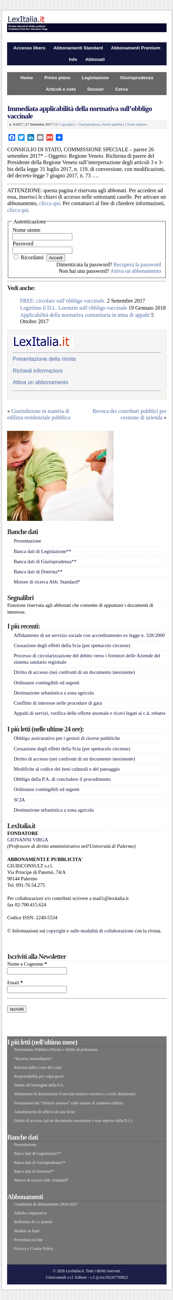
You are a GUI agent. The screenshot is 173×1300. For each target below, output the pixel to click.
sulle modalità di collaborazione (101, 930)
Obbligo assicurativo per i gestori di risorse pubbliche (67, 738)
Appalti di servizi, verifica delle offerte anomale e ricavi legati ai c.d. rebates (89, 713)
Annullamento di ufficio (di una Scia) (44, 1111)
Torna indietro (137, 124)
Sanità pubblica (113, 124)
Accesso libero (30, 47)
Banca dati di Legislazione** (42, 551)
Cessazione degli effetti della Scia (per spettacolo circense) (72, 645)
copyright (55, 930)
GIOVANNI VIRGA (27, 839)
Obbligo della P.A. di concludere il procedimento (62, 779)
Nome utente (26, 230)
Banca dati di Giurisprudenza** (45, 561)
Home (27, 77)
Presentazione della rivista (44, 359)
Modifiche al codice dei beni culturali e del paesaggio (67, 769)
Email (15, 982)
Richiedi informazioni (38, 371)
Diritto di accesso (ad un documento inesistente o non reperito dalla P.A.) (73, 1120)
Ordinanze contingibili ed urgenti (46, 682)
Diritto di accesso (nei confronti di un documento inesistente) (74, 672)
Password (23, 243)
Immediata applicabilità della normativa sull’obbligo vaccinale (79, 112)
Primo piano (57, 77)
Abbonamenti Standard (78, 47)
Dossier (95, 89)
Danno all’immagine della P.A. (39, 1085)
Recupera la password (137, 264)
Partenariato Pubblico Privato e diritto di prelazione (55, 1049)
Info (73, 59)
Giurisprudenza (136, 77)
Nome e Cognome (27, 964)
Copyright (66, 124)
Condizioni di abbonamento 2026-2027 (45, 1204)
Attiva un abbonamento (135, 271)
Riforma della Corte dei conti (37, 1067)
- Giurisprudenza (88, 124)
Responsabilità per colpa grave (39, 1076)
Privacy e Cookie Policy (33, 1248)
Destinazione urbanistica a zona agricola (54, 693)
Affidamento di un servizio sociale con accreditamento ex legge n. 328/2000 (89, 635)
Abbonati (95, 59)
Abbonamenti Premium (135, 47)
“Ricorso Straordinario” (33, 1058)
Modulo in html (26, 1231)
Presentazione (27, 541)
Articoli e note (61, 89)
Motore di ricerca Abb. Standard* (47, 582)
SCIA (19, 799)
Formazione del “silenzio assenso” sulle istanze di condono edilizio (68, 1103)
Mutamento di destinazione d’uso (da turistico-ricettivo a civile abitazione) (74, 1094)
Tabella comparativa (30, 1213)
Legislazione (95, 77)
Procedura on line (28, 1239)
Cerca (121, 89)
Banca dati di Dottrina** (38, 571)
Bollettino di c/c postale (33, 1221)
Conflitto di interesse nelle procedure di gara (58, 703)
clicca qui (49, 203)
